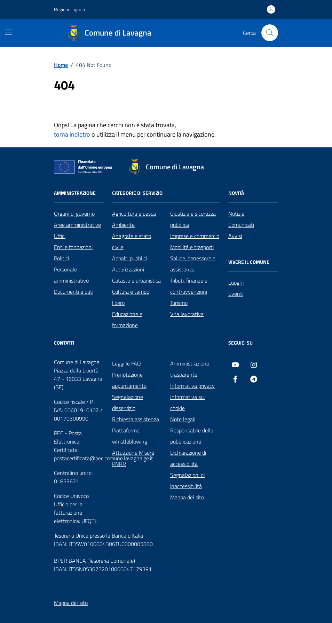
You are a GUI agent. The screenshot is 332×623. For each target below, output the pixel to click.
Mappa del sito (187, 497)
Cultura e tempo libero (130, 297)
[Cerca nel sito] (269, 32)
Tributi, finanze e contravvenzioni (188, 286)
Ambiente (123, 225)
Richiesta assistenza (135, 419)
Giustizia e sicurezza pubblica (193, 219)
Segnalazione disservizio (127, 402)
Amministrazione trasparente (189, 369)
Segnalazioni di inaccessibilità (187, 480)
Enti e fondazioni (73, 247)
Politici (61, 258)
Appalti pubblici (129, 258)
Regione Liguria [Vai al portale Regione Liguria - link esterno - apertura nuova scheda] (69, 9)
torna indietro (72, 134)
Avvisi (235, 236)
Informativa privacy (192, 386)
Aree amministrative (77, 225)
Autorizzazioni (128, 269)
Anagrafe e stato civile (131, 241)
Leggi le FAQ (126, 363)
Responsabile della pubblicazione (191, 436)
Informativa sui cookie (187, 402)
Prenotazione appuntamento (129, 380)
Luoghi (236, 282)
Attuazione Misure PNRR (133, 458)
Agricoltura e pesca (134, 213)
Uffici (59, 236)
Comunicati (241, 225)
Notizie (236, 213)
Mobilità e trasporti (192, 247)
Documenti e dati (73, 291)
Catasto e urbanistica (136, 280)
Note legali (182, 419)
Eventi (235, 294)
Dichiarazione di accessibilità (188, 458)
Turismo (179, 303)
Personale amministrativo (71, 275)
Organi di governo (74, 213)
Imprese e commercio (194, 236)
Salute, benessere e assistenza (192, 264)
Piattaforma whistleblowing (129, 436)
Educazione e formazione (127, 319)
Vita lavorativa (187, 314)
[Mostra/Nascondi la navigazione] (8, 32)
